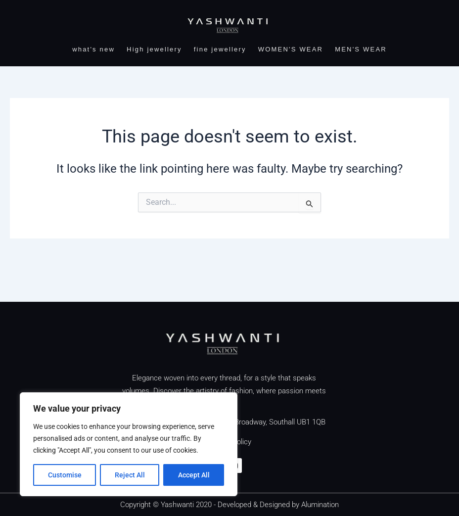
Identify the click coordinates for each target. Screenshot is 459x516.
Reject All (130, 475)
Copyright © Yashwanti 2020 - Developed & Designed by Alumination (229, 504)
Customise (65, 475)
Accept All (194, 475)
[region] (128, 444)
